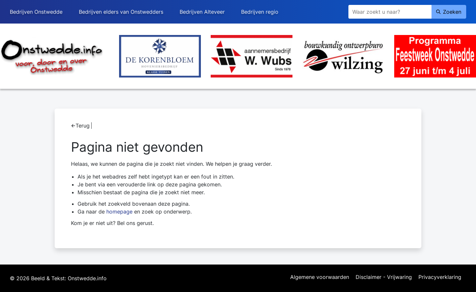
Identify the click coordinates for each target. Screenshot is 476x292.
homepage (119, 211)
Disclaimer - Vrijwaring (384, 277)
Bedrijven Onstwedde (36, 12)
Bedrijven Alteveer (202, 12)
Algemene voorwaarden (319, 277)
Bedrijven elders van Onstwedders (121, 12)
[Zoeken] (390, 12)
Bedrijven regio (259, 12)
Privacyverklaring (439, 277)
